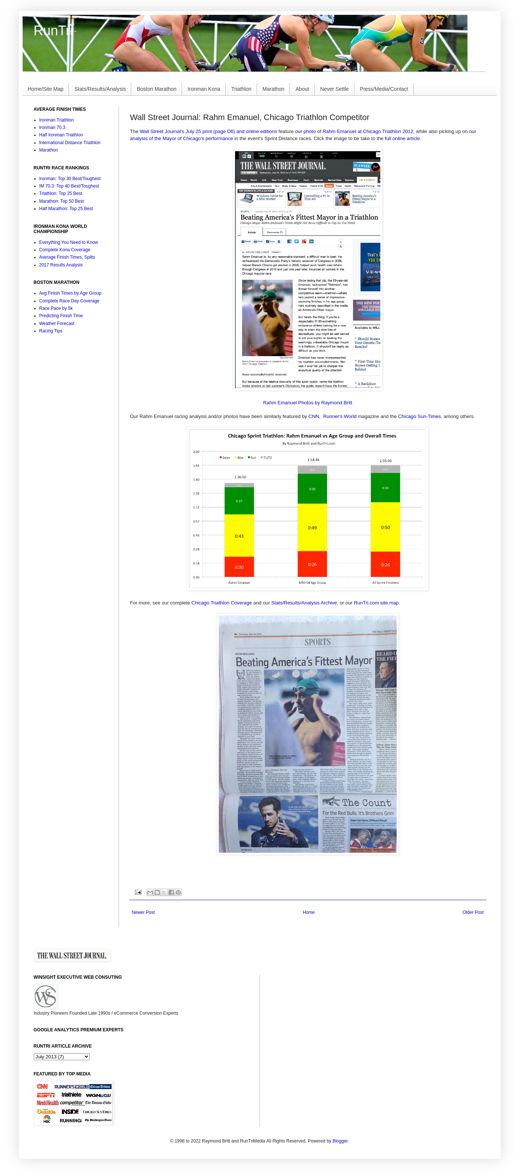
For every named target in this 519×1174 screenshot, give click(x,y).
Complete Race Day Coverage (69, 301)
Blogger (340, 1141)
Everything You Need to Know (68, 242)
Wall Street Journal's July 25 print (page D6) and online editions (208, 131)
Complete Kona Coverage (64, 249)
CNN (313, 416)
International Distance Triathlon (69, 142)
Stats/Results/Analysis (100, 89)
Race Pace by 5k (56, 308)
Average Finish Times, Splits (67, 257)
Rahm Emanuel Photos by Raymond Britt (307, 402)
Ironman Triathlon (56, 120)
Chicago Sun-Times (419, 416)
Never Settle (334, 89)
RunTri (53, 30)
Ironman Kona (204, 89)
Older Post (473, 912)
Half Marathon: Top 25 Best (66, 208)
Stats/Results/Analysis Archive (304, 603)
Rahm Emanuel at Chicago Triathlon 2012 (368, 131)
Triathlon (241, 89)
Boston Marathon (156, 89)
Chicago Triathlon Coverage (221, 603)
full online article (402, 138)
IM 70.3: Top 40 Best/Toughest (69, 186)
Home (309, 912)
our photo (305, 131)
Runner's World (340, 416)
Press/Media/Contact (384, 89)
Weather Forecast (57, 323)
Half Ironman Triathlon (61, 134)
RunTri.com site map (376, 603)
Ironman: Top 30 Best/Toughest (70, 178)
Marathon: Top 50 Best (61, 201)
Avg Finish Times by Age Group (70, 293)
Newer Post (143, 912)
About (302, 89)
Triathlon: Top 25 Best (60, 193)
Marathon (273, 89)
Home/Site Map (45, 89)
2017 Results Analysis (61, 265)
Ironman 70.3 (52, 127)
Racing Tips (51, 331)
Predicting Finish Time (61, 315)
